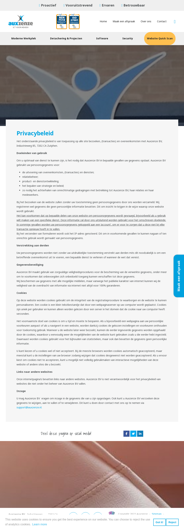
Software (102, 38)
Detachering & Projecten (66, 38)
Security (127, 38)
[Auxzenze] (23, 21)
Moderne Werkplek (23, 38)
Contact (162, 21)
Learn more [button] (39, 524)
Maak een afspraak (124, 21)
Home (103, 21)
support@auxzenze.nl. (29, 407)
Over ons (146, 21)
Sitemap (157, 514)
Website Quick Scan (160, 38)
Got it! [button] (159, 522)
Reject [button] (172, 522)
